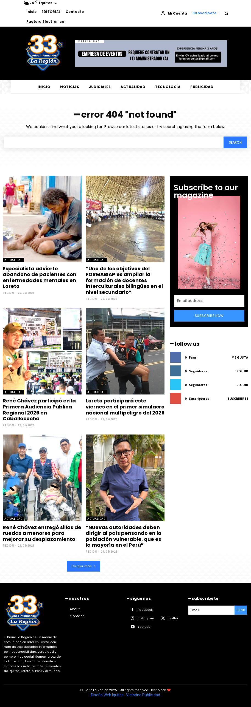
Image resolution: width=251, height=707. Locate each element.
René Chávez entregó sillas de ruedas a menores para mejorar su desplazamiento (42, 533)
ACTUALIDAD (13, 260)
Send (241, 610)
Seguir (242, 371)
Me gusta (240, 357)
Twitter (173, 618)
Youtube (144, 626)
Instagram (146, 618)
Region (8, 293)
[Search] (235, 142)
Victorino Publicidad (143, 695)
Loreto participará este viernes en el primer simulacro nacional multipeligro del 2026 (125, 406)
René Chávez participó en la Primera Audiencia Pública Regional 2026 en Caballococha (39, 409)
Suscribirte (238, 398)
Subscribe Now (209, 315)
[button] (226, 13)
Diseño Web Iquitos (107, 695)
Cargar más (83, 566)
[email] (209, 301)
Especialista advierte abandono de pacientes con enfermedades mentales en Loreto (39, 277)
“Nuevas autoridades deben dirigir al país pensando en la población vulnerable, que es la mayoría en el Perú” (123, 536)
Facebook (145, 609)
